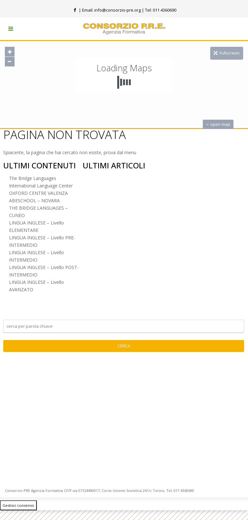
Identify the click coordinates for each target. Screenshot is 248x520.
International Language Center (41, 186)
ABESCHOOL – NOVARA (34, 200)
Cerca (124, 346)
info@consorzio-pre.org (117, 10)
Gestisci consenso (18, 505)
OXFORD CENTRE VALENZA (38, 193)
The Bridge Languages (32, 178)
